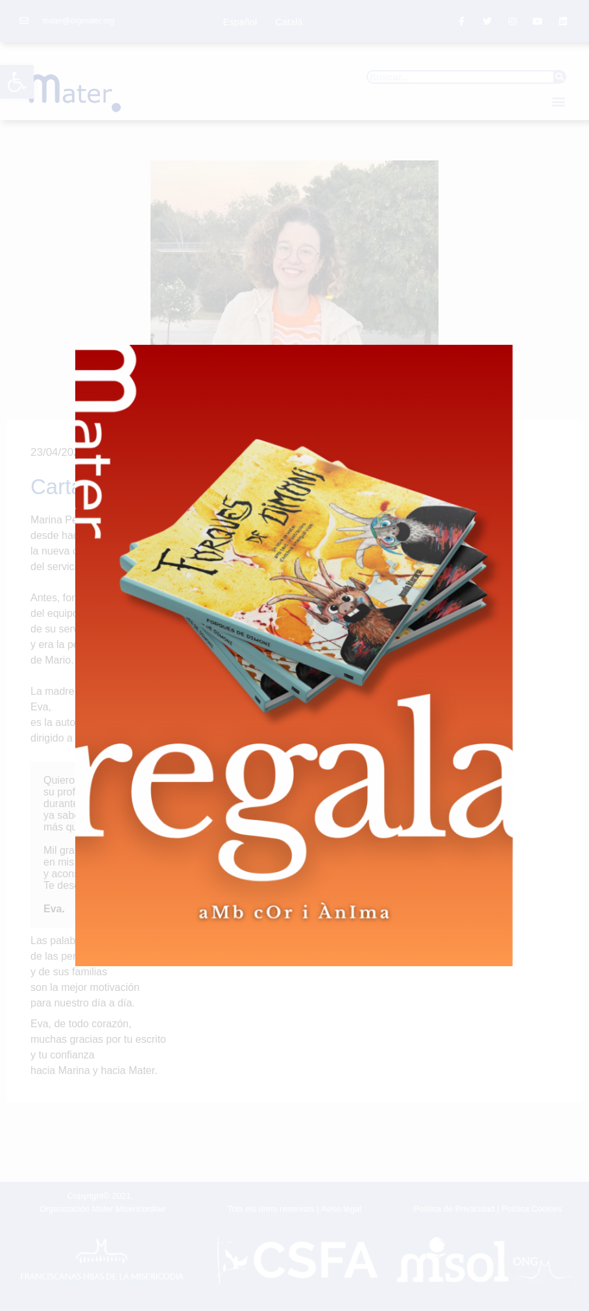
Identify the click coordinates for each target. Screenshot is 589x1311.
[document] (294, 655)
